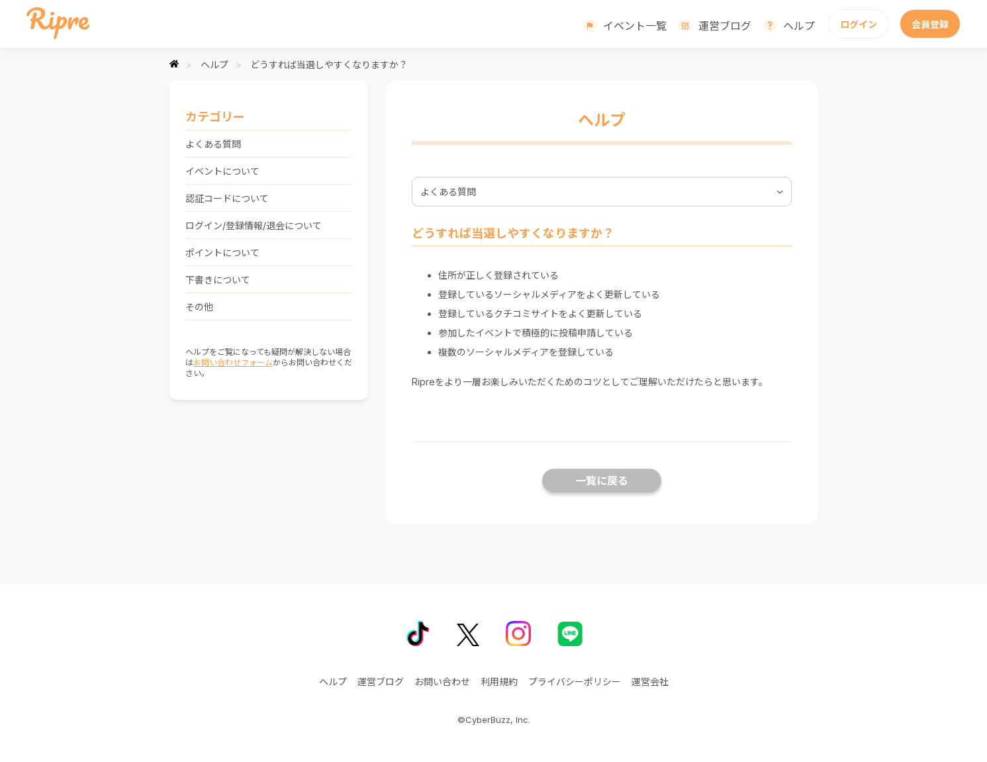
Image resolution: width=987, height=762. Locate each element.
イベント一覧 (635, 25)
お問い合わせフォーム (233, 362)
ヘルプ (799, 25)
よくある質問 (213, 144)
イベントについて (222, 171)
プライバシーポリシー (574, 681)
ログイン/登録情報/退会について (253, 225)
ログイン (858, 24)
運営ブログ (724, 25)
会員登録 (930, 24)
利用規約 (499, 681)
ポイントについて (222, 252)
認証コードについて (227, 198)
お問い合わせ (442, 681)
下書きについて (217, 279)
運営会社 (650, 681)
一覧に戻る (601, 480)
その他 (199, 306)
